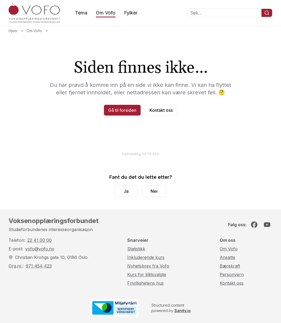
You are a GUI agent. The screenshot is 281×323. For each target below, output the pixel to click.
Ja (126, 191)
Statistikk (136, 248)
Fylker (130, 13)
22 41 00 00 (39, 240)
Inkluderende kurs (145, 257)
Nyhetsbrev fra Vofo (148, 266)
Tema (81, 13)
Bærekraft (230, 266)
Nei (154, 191)
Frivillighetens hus (145, 283)
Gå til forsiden (122, 110)
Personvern (232, 274)
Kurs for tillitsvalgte (146, 274)
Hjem (13, 30)
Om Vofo (105, 13)
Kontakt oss (161, 110)
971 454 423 (39, 266)
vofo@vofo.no (39, 248)
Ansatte (227, 257)
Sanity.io (182, 310)
